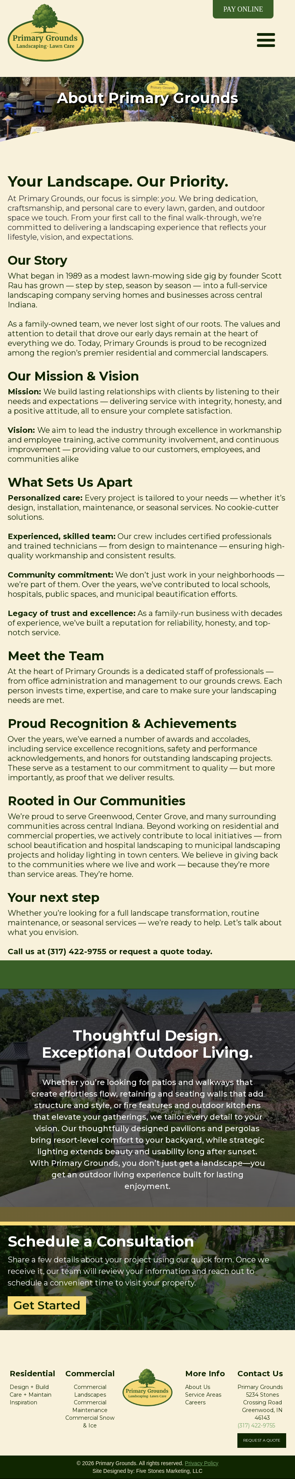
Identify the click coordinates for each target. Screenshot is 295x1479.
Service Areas (203, 1394)
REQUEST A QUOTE (261, 1440)
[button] (266, 31)
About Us (197, 1387)
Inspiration (23, 1402)
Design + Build (29, 1387)
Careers (195, 1402)
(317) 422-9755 (256, 1425)
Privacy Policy (201, 1463)
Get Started (46, 1305)
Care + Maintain (30, 1394)
